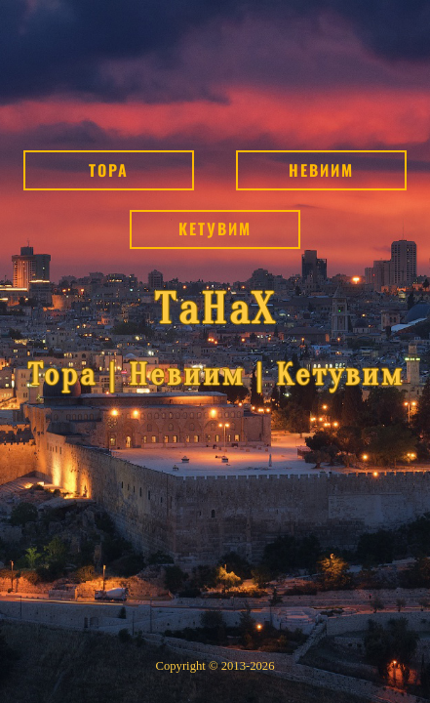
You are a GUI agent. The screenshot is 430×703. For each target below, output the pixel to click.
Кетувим (215, 228)
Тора (109, 170)
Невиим (321, 170)
